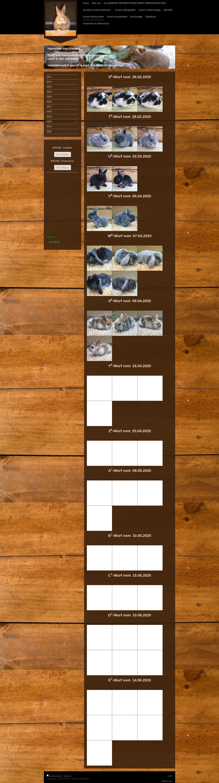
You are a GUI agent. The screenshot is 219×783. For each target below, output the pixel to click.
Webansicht (167, 780)
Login (169, 775)
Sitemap (67, 775)
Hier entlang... (62, 154)
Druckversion (55, 775)
